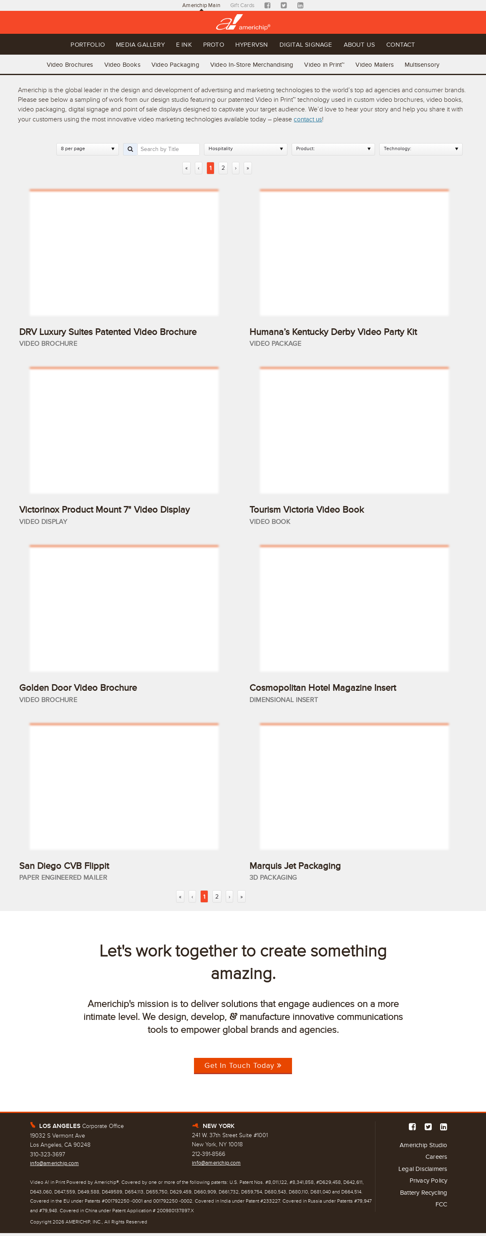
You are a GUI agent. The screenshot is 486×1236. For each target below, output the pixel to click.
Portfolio (62, 44)
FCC (441, 1212)
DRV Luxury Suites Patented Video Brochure (116, 330)
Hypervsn (255, 44)
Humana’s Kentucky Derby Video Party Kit (340, 330)
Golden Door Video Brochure (83, 688)
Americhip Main (199, 5)
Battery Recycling (421, 1199)
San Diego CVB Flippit (67, 867)
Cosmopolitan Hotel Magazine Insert (328, 688)
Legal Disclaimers (421, 1173)
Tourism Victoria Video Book (311, 509)
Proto (210, 44)
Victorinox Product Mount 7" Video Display (111, 509)
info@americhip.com (56, 1166)
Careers (435, 1160)
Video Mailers (381, 63)
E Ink (174, 44)
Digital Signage (317, 44)
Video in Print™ (327, 63)
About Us (378, 44)
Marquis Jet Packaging (298, 867)
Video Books (116, 63)
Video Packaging (172, 63)
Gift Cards (243, 5)
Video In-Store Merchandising (252, 63)
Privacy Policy (427, 1186)
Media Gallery (123, 44)
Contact (427, 44)
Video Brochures (60, 63)
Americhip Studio (421, 1148)
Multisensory (432, 63)
